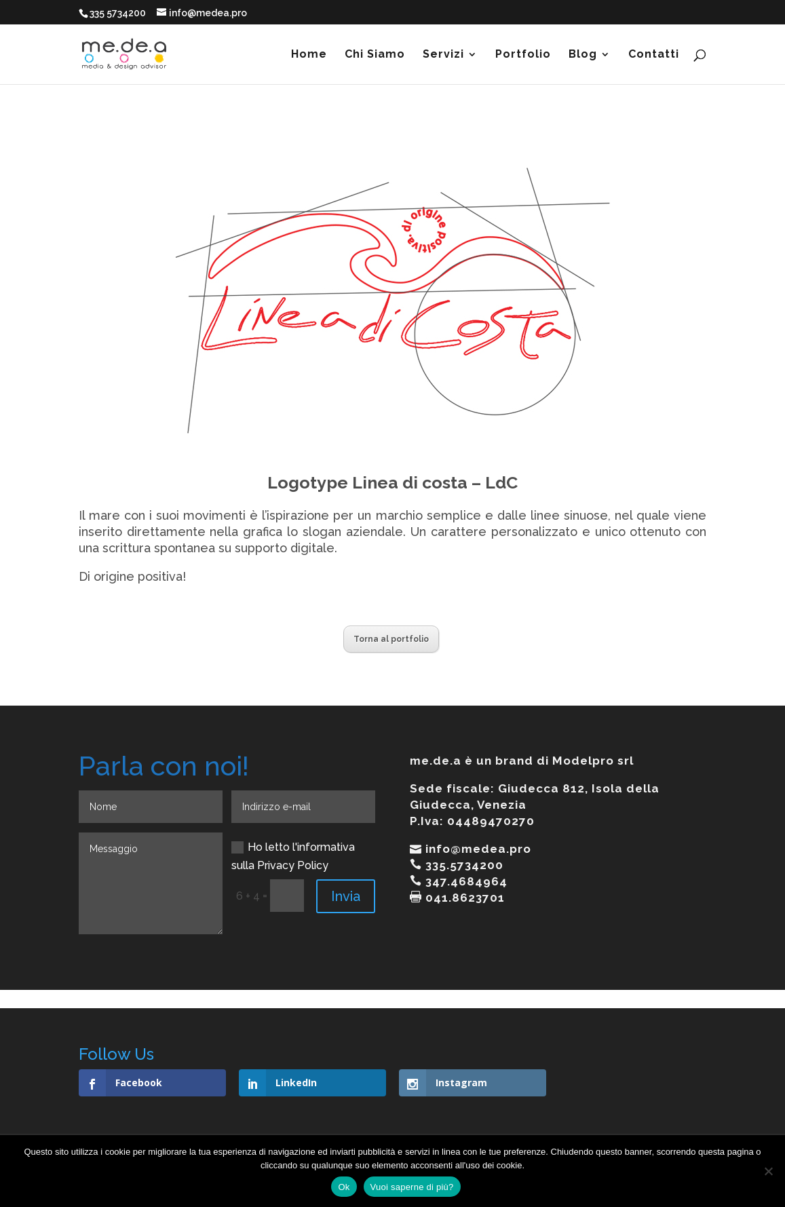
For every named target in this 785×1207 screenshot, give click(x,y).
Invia (345, 896)
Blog (583, 55)
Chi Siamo (375, 55)
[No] (768, 1171)
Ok (343, 1187)
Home (309, 55)
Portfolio (523, 55)
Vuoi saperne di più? (412, 1187)
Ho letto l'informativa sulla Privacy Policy (293, 856)
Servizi (443, 55)
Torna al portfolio (391, 639)
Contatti (653, 55)
